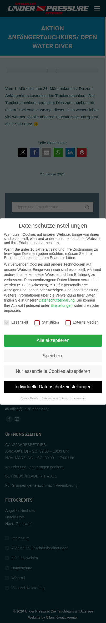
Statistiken (46, 316)
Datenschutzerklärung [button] (55, 392)
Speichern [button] (53, 349)
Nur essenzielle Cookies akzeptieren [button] (53, 365)
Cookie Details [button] (30, 392)
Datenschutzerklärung (56, 294)
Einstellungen (62, 299)
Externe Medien (82, 316)
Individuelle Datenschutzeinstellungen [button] (53, 380)
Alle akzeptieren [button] (53, 334)
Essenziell (16, 316)
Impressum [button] (78, 392)
